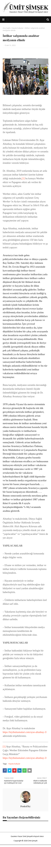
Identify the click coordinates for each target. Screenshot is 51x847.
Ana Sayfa (6, 28)
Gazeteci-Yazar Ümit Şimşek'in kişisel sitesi (27, 836)
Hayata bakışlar (18, 28)
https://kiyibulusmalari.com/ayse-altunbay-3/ (25, 732)
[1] (23, 178)
